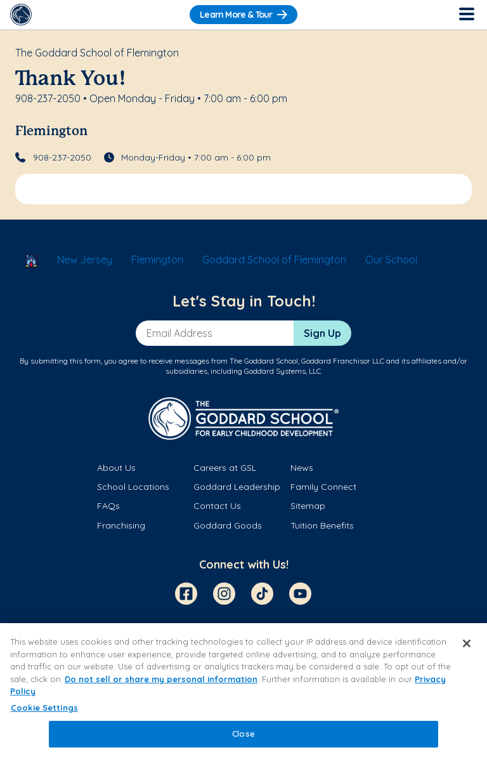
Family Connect (323, 486)
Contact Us (217, 505)
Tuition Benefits (322, 525)
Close (243, 733)
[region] (243, 693)
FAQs (108, 505)
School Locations (133, 486)
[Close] (467, 643)
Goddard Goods (227, 525)
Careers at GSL (224, 467)
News (301, 467)
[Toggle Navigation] (466, 14)
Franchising (121, 525)
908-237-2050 (62, 157)
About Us (116, 467)
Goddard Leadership (236, 486)
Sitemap (307, 505)
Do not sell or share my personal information (161, 679)
